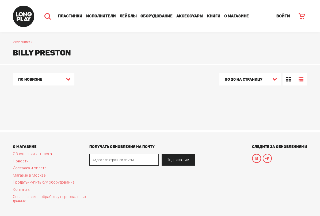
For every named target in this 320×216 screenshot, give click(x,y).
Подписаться (178, 160)
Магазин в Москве (29, 175)
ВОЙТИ (283, 16)
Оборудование (156, 16)
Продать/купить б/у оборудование (43, 182)
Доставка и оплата (30, 168)
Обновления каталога (32, 154)
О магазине (236, 16)
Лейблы (128, 16)
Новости (21, 161)
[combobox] (43, 80)
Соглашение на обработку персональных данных (49, 199)
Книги (213, 16)
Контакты (21, 189)
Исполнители (101, 16)
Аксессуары (189, 16)
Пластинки (70, 16)
